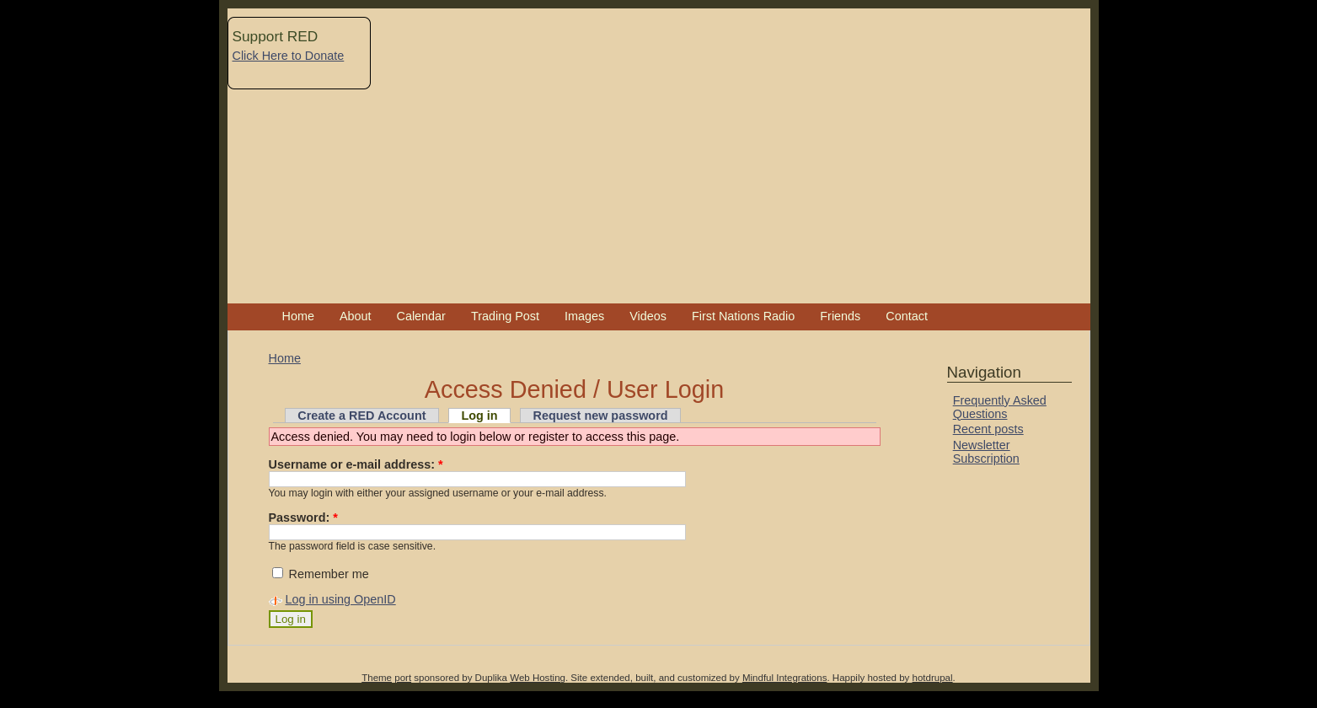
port (402, 678)
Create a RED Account (361, 415)
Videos (648, 316)
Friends (840, 316)
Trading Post (505, 316)
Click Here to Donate (289, 55)
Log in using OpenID (341, 599)
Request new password (600, 415)
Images (584, 316)
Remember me (320, 574)
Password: (303, 517)
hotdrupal (933, 678)
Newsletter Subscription (986, 451)
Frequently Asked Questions (1000, 407)
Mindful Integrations (784, 678)
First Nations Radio (743, 316)
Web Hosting (537, 678)
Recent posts (988, 429)
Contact (907, 316)
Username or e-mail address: (356, 464)
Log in (479, 415)
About (356, 316)
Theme (376, 678)
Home (298, 316)
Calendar (421, 316)
